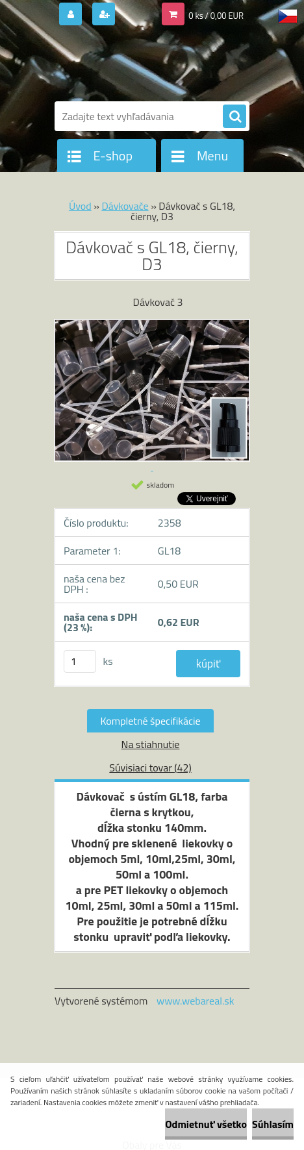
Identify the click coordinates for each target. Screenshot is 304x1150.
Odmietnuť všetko (206, 1124)
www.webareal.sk (195, 1000)
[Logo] (144, 63)
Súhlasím (273, 1124)
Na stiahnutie (150, 744)
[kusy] (80, 661)
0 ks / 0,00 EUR (216, 15)
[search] (234, 117)
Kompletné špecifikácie (150, 721)
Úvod (80, 206)
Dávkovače (124, 206)
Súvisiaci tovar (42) (150, 767)
